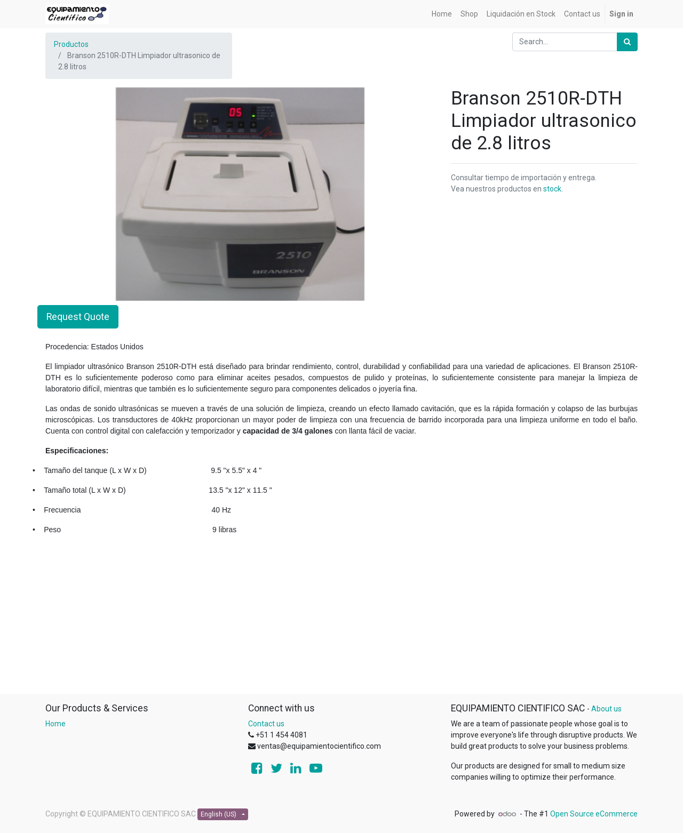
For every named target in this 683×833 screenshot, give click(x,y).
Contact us (266, 723)
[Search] (627, 42)
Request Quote (77, 316)
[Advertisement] (341, 618)
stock (552, 189)
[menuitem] (441, 14)
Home (55, 723)
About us (606, 708)
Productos (71, 44)
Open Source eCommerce (594, 814)
